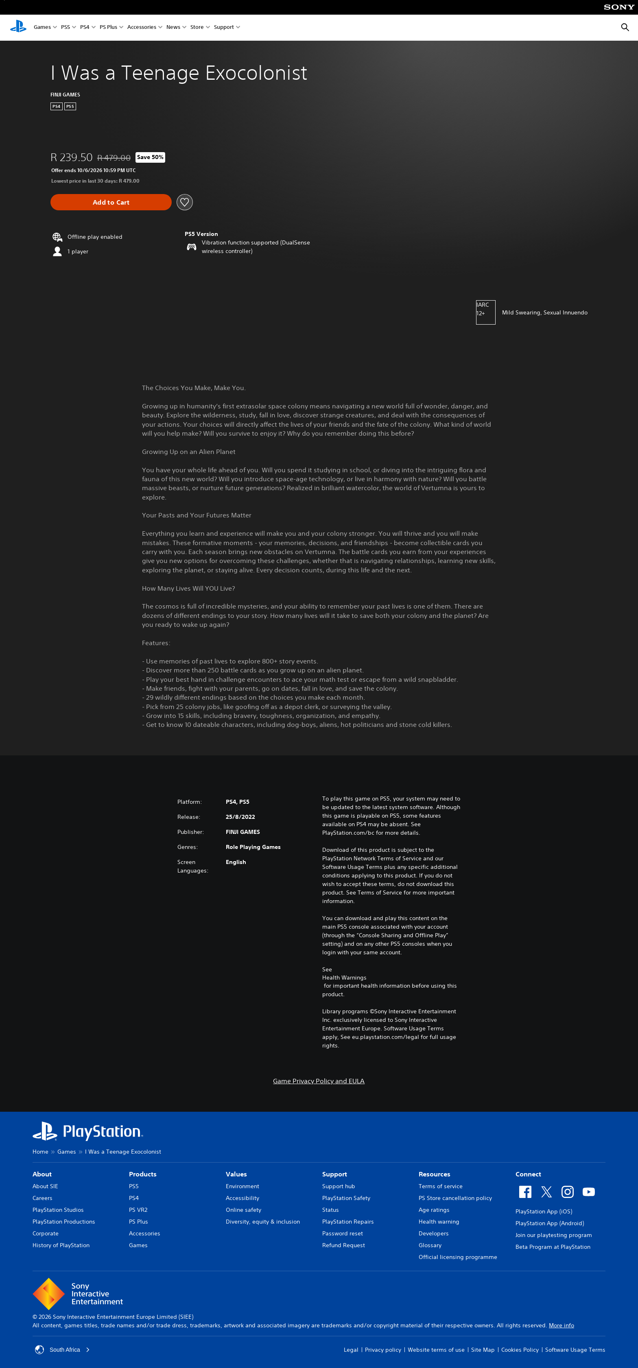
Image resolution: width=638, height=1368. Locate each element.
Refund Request (343, 1245)
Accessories (141, 27)
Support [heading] (334, 1174)
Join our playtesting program (554, 1235)
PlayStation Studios (58, 1209)
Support (224, 27)
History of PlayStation (61, 1245)
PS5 (65, 27)
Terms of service (441, 1186)
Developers (434, 1233)
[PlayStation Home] (18, 28)
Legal (351, 1349)
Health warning (439, 1221)
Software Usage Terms (575, 1349)
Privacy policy (383, 1349)
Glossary (430, 1245)
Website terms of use (436, 1349)
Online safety (243, 1209)
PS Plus (108, 27)
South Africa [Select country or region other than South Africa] (63, 1350)
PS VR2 (138, 1209)
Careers (42, 1198)
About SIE (45, 1186)
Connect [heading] (528, 1174)
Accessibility (242, 1198)
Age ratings (434, 1209)
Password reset (342, 1233)
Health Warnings (344, 977)
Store (197, 27)
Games (42, 27)
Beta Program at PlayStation (553, 1246)
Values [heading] (236, 1174)
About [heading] (42, 1174)
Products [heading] (143, 1174)
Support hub (338, 1186)
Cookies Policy (520, 1349)
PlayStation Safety (346, 1198)
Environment (242, 1186)
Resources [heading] (434, 1174)
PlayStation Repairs (348, 1221)
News (173, 27)
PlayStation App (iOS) (544, 1211)
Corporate (46, 1233)
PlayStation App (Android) (550, 1223)
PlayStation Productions (64, 1221)
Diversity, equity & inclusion (263, 1221)
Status (330, 1209)
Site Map (483, 1349)
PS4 (85, 27)
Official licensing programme (458, 1257)
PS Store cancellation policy (455, 1198)
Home (40, 1151)
